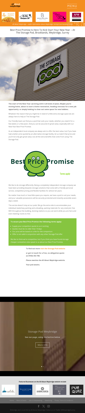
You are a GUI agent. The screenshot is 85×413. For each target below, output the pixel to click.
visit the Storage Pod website (52, 248)
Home (12, 400)
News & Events (21, 400)
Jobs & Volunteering (35, 400)
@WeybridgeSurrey (68, 410)
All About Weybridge (38, 410)
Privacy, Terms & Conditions (64, 400)
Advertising (48, 400)
